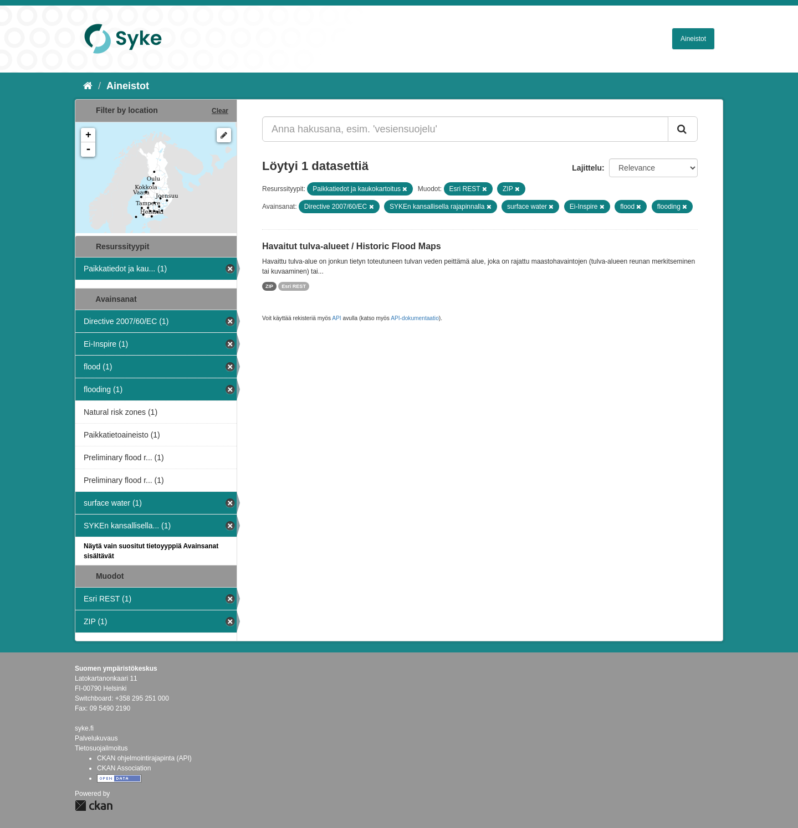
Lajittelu (587, 167)
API (336, 318)
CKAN (93, 805)
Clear (220, 111)
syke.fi (84, 728)
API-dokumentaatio (415, 318)
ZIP (269, 286)
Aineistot (693, 39)
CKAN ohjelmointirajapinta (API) (144, 758)
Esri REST (294, 286)
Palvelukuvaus (96, 738)
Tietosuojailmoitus (101, 748)
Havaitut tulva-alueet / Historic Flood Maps (351, 246)
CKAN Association (124, 768)
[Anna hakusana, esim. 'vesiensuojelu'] (465, 129)
